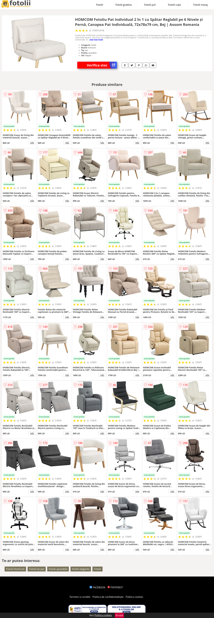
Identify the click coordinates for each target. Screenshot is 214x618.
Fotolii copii (174, 4)
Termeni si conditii (79, 597)
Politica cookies (134, 597)
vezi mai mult (96, 39)
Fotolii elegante (81, 569)
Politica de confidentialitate (108, 597)
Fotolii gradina (123, 4)
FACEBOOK (97, 587)
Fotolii (99, 4)
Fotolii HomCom (15, 569)
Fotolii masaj (200, 4)
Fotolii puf (149, 4)
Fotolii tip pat (36, 569)
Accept (119, 615)
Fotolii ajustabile (58, 569)
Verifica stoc (102, 65)
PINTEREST (115, 587)
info (32, 142)
